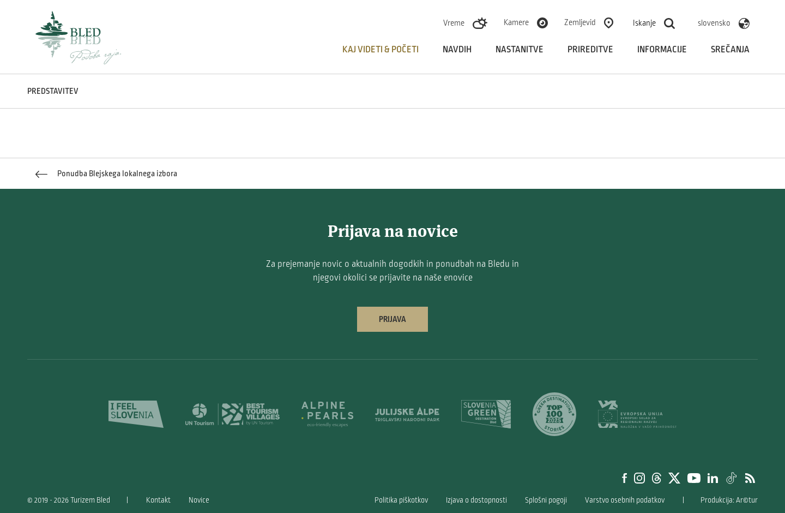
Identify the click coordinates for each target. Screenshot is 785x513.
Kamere (516, 22)
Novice (199, 500)
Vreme (453, 23)
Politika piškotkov (401, 500)
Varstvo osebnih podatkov (625, 500)
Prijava (392, 319)
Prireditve (590, 50)
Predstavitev (52, 91)
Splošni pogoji (546, 500)
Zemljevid (580, 22)
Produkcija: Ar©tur (729, 500)
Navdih (457, 50)
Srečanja (730, 50)
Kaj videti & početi (380, 50)
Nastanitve (520, 50)
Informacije (662, 50)
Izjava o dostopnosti (476, 500)
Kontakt (158, 500)
